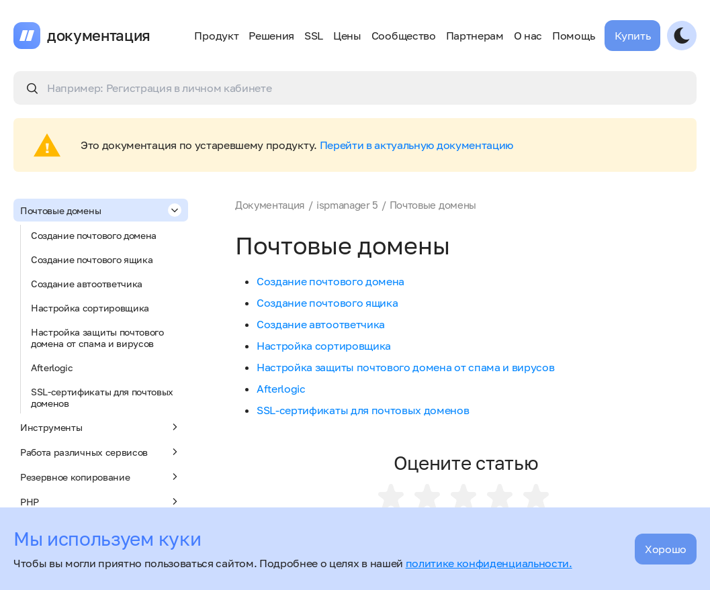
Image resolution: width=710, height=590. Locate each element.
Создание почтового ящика (91, 259)
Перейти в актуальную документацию (416, 145)
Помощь (573, 35)
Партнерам (475, 35)
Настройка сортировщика (90, 307)
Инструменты (100, 427)
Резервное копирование (100, 476)
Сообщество (403, 35)
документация (98, 35)
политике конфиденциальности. (489, 563)
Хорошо (665, 549)
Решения (271, 35)
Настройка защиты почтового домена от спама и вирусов (97, 337)
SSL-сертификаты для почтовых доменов (102, 397)
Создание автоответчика (86, 283)
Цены (347, 35)
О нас (528, 35)
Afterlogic (52, 367)
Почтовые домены (100, 210)
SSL (313, 35)
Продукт (216, 35)
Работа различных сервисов (100, 451)
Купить (632, 35)
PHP (100, 501)
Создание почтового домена (94, 235)
